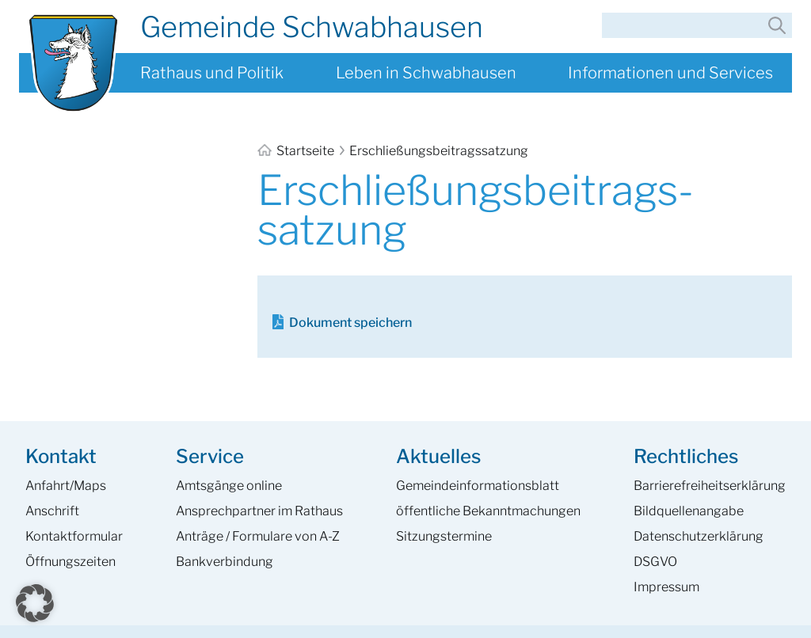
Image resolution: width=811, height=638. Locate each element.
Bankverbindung (224, 561)
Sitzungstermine (444, 536)
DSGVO (655, 561)
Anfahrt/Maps (65, 485)
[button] (35, 603)
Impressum (666, 586)
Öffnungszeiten (70, 561)
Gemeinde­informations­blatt (477, 485)
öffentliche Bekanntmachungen (488, 510)
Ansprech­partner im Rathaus (259, 510)
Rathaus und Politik (212, 72)
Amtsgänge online (229, 485)
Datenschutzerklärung (698, 536)
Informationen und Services (670, 72)
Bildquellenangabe (689, 510)
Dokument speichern (350, 322)
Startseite (297, 150)
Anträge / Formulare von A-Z (258, 536)
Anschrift (52, 510)
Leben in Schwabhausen (426, 72)
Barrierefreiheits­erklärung (710, 485)
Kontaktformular (74, 536)
